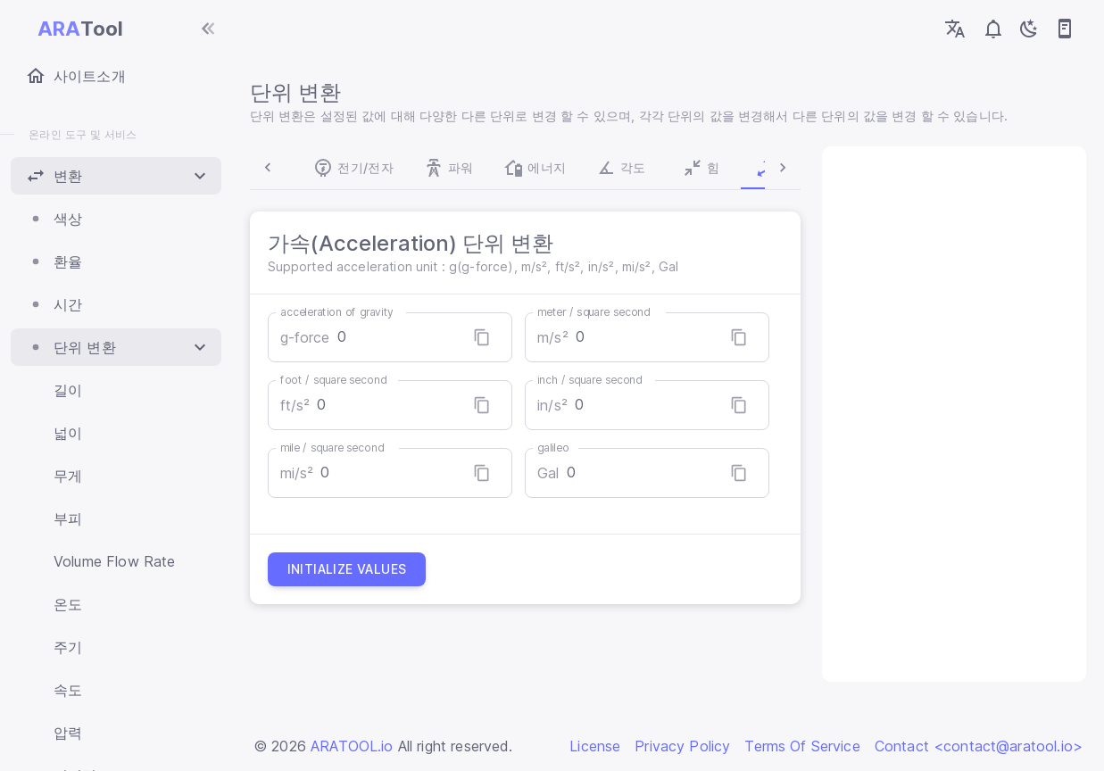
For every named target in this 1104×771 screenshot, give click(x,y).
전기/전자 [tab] (296, 167)
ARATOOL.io (352, 746)
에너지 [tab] (477, 167)
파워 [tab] (391, 167)
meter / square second (595, 312)
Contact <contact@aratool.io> (979, 746)
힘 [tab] (643, 167)
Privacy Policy (682, 746)
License (594, 746)
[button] (116, 176)
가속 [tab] (724, 167)
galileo (554, 447)
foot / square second (337, 379)
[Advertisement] (951, 414)
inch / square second (591, 379)
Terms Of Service (801, 746)
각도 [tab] (563, 167)
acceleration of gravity (340, 312)
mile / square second (335, 447)
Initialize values (350, 569)
